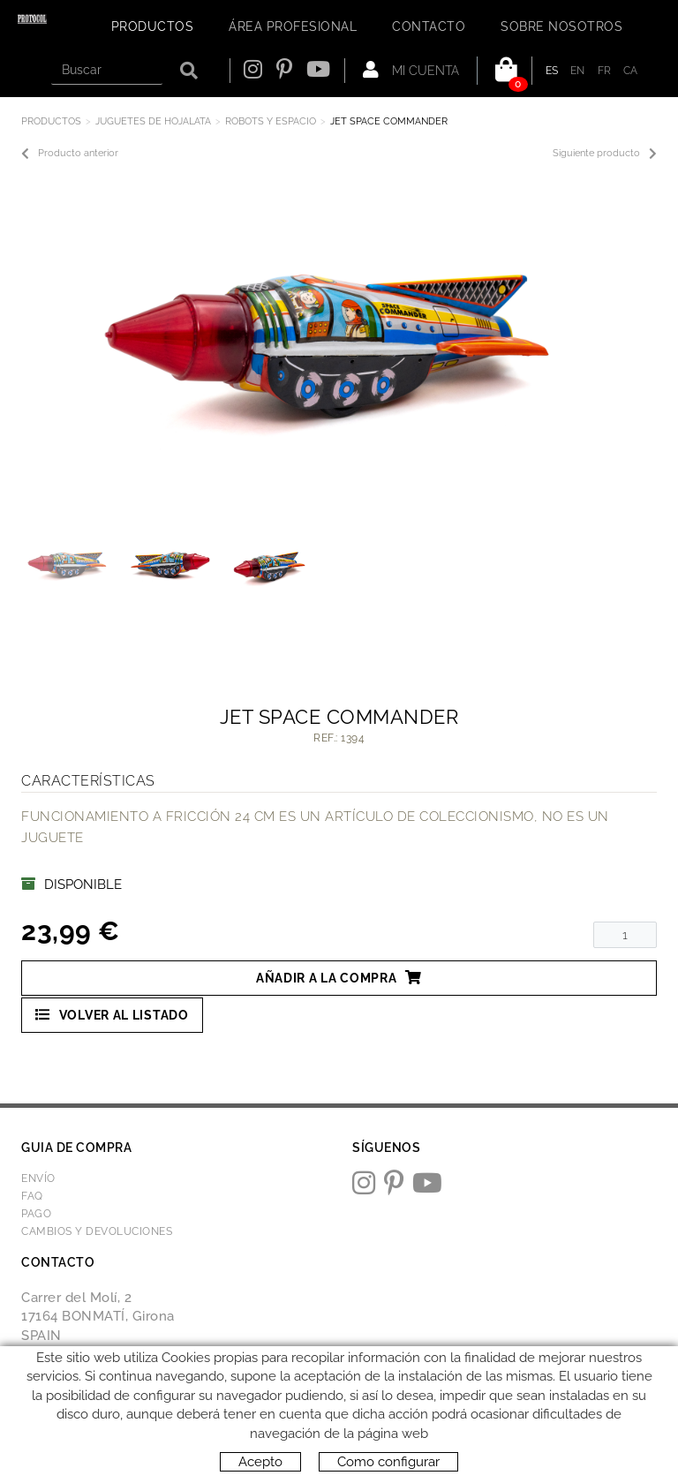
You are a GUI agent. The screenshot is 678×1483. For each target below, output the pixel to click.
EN (577, 70)
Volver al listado (112, 1014)
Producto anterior (69, 153)
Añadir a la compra (339, 977)
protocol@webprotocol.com (114, 1380)
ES (552, 70)
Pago (36, 1214)
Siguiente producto (605, 153)
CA (630, 70)
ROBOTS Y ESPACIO (270, 121)
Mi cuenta (411, 70)
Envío (38, 1178)
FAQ (32, 1196)
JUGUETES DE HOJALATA (153, 121)
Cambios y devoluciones (96, 1231)
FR (605, 70)
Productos (51, 121)
